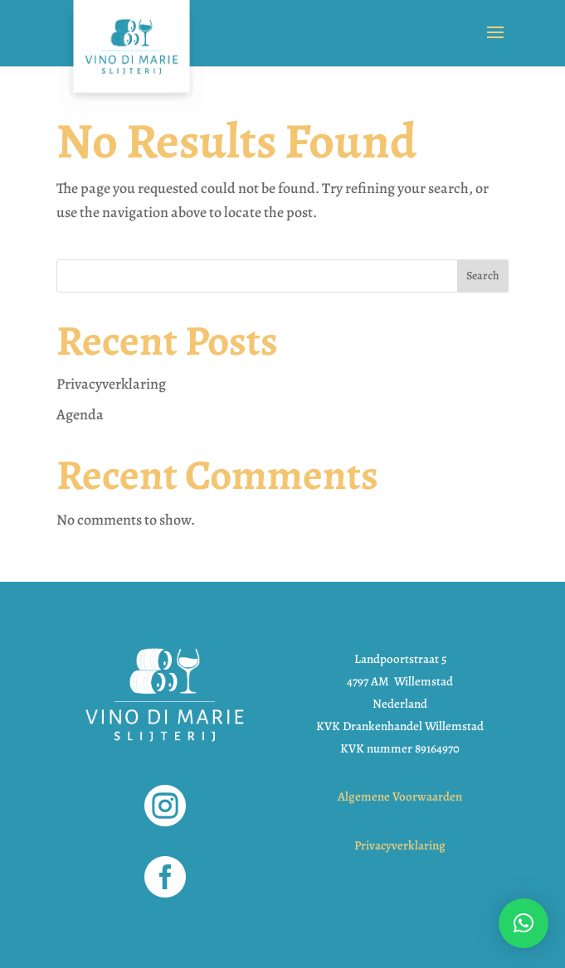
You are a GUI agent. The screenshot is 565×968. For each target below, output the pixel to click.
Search (482, 275)
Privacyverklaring (111, 384)
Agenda (80, 414)
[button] (523, 923)
